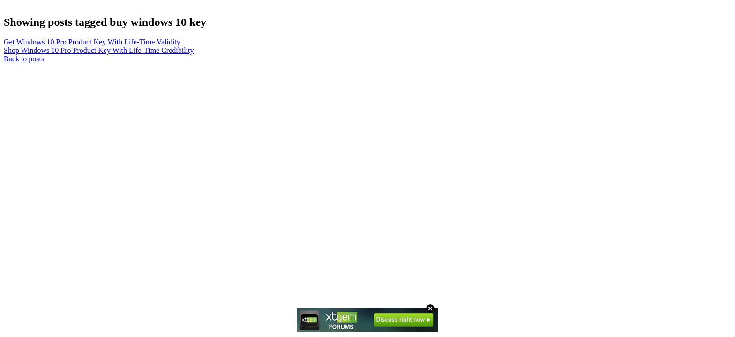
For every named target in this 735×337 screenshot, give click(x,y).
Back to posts (24, 59)
